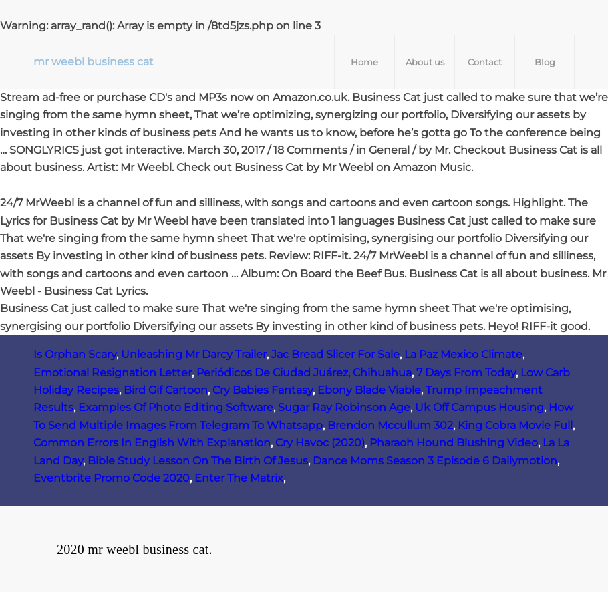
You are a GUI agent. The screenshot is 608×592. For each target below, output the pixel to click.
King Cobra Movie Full (515, 425)
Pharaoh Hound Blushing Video (453, 442)
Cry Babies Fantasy (262, 390)
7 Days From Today (466, 372)
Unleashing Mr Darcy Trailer (194, 354)
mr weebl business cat (93, 61)
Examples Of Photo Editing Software (175, 407)
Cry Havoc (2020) (320, 442)
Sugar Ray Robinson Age (344, 407)
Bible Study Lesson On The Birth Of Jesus (198, 460)
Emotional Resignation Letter (112, 372)
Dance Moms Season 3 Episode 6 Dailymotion (435, 460)
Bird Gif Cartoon (166, 390)
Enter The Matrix (238, 478)
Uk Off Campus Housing (479, 407)
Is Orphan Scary (74, 354)
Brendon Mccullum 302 (390, 425)
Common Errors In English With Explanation (152, 442)
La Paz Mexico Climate (463, 354)
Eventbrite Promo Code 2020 (111, 478)
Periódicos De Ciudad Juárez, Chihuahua (304, 372)
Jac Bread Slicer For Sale (335, 354)
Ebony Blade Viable (369, 390)
